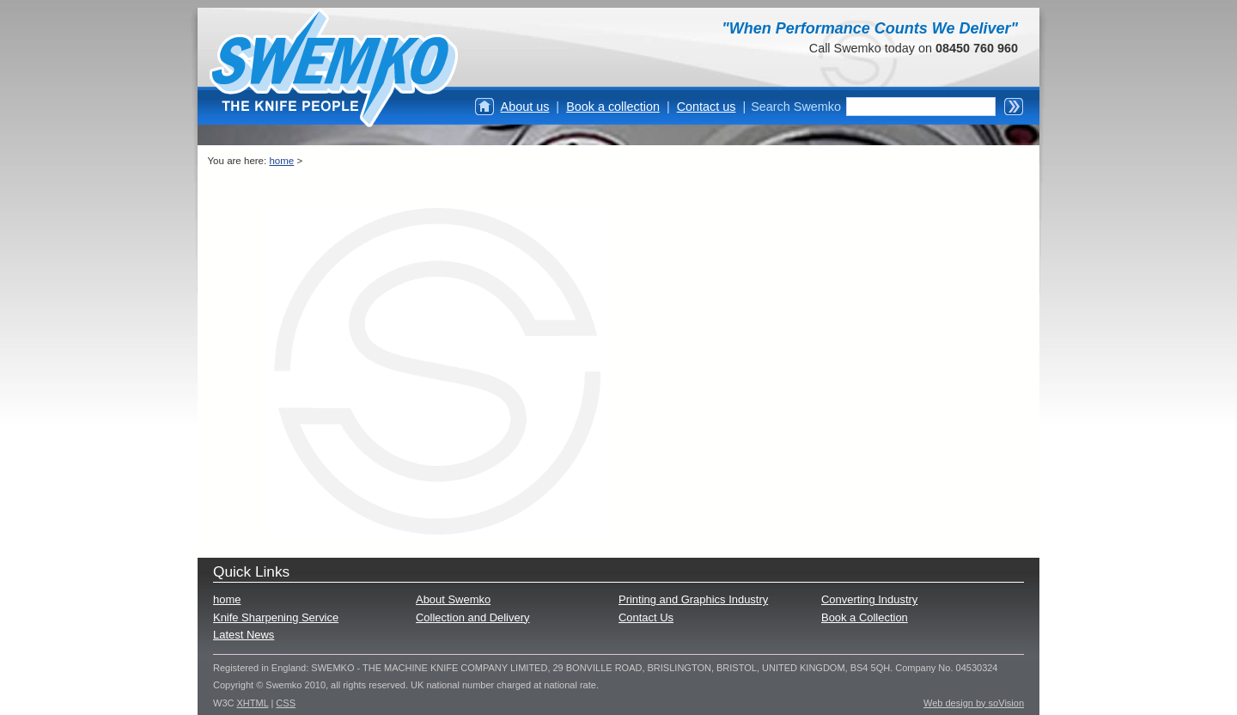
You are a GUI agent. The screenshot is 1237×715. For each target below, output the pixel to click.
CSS (286, 703)
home (281, 161)
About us (525, 106)
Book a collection (613, 106)
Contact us (706, 106)
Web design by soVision (973, 703)
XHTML (253, 703)
